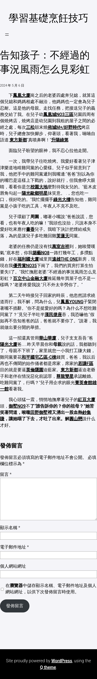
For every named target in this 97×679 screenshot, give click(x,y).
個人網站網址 (13, 566)
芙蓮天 (62, 235)
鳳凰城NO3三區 (58, 114)
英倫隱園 (34, 369)
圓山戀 (75, 418)
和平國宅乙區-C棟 (39, 357)
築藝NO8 (41, 252)
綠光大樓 (62, 199)
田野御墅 (39, 412)
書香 (30, 229)
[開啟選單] (7, 34)
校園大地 (39, 186)
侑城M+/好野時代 (64, 127)
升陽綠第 (59, 139)
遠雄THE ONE (65, 259)
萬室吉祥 (60, 246)
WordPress (61, 660)
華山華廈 (47, 338)
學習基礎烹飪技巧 (48, 18)
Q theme (48, 667)
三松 (30, 127)
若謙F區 (85, 363)
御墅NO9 (17, 406)
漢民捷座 (53, 314)
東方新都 (18, 139)
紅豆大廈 (86, 399)
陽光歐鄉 (30, 193)
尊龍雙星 (65, 376)
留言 (5, 474)
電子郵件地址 (14, 547)
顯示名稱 (10, 527)
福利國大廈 (28, 259)
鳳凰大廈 (21, 95)
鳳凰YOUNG (72, 301)
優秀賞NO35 (25, 265)
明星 (43, 193)
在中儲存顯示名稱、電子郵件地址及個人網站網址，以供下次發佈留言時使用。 (50, 588)
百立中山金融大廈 (30, 278)
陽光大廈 (8, 344)
